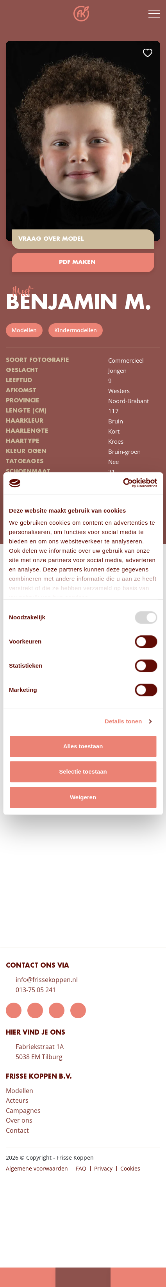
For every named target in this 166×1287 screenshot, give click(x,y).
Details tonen (123, 721)
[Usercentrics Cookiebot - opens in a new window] (123, 483)
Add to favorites (147, 53)
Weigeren (83, 797)
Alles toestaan (83, 746)
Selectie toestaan (83, 771)
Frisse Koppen (81, 13)
